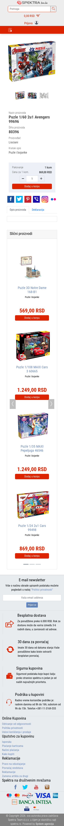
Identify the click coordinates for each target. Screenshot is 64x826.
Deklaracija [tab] (38, 209)
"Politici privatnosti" (42, 589)
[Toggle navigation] (10, 29)
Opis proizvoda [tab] (18, 209)
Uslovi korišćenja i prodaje (16, 732)
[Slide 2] (38, 564)
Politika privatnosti (12, 728)
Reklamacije (9, 772)
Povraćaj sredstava (12, 768)
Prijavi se (32, 604)
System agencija (45, 823)
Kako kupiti (8, 754)
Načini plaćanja (10, 750)
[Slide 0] (26, 564)
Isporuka (6, 741)
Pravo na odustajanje (13, 763)
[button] (32, 23)
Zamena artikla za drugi (15, 776)
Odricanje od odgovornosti (16, 724)
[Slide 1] (32, 564)
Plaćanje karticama (12, 746)
